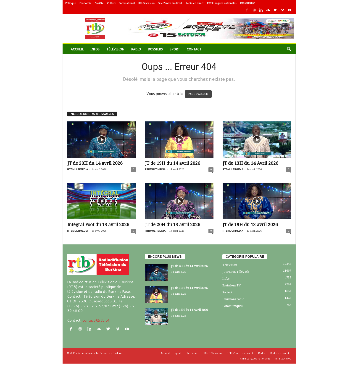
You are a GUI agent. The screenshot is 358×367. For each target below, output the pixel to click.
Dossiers (155, 49)
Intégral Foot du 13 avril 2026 (98, 224)
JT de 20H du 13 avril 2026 (172, 224)
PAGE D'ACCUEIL (198, 94)
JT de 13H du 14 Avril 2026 (250, 163)
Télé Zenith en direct (170, 3)
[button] (289, 49)
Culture (111, 3)
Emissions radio (233, 299)
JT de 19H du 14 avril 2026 (172, 163)
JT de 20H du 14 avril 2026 (95, 163)
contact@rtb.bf (95, 320)
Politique (70, 3)
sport (175, 49)
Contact (194, 49)
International (127, 3)
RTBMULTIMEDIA (77, 169)
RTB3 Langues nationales (222, 3)
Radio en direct (194, 3)
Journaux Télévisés (235, 271)
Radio (136, 49)
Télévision (115, 49)
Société (99, 3)
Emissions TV (231, 285)
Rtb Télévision (146, 3)
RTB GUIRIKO (247, 3)
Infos (95, 49)
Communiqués (232, 306)
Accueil (77, 49)
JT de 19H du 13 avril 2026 (250, 224)
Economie (85, 3)
